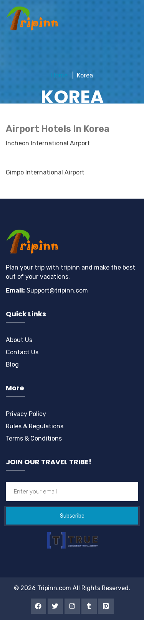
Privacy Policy (26, 414)
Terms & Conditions (34, 438)
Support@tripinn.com (56, 290)
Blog (12, 364)
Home (59, 75)
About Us (19, 340)
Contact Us (22, 352)
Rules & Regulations (34, 426)
